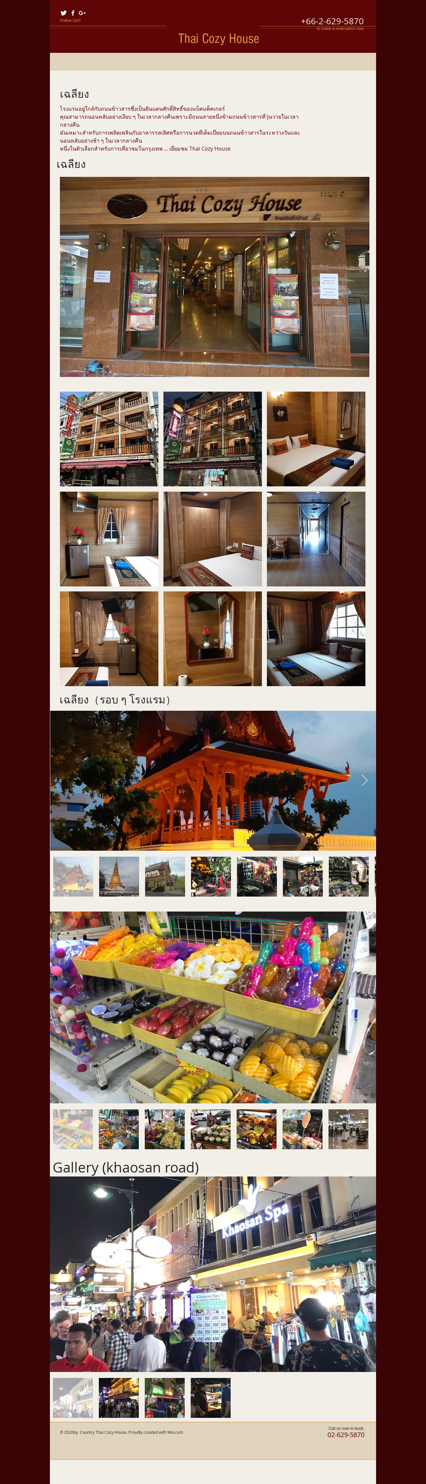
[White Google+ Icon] (82, 13)
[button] (214, 277)
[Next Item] (364, 780)
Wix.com (175, 1432)
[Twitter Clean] (63, 13)
